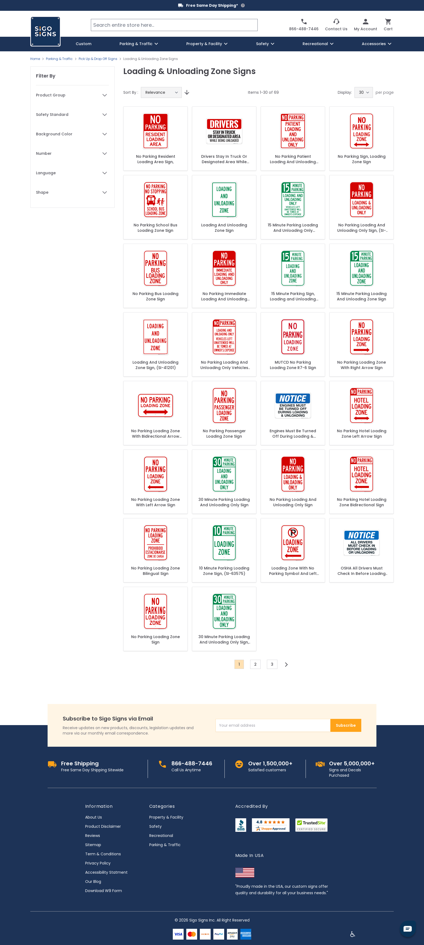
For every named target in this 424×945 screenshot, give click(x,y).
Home (35, 59)
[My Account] (365, 25)
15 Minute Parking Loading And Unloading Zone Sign (361, 296)
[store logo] (45, 31)
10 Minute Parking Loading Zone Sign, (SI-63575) (224, 570)
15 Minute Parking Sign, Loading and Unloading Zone (293, 296)
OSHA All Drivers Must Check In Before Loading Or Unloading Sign (361, 570)
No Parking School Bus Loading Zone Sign (155, 227)
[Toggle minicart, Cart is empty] (388, 25)
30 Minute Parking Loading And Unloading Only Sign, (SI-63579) (224, 639)
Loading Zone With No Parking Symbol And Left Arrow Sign (293, 570)
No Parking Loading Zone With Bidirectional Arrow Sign (155, 433)
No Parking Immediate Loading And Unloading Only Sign (224, 296)
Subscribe (346, 725)
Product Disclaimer (103, 826)
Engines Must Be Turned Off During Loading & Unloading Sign (293, 433)
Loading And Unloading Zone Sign (224, 227)
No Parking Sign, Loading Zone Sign (362, 159)
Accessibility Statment (106, 872)
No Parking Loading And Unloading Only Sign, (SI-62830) (361, 227)
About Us (93, 817)
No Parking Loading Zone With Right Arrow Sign (361, 365)
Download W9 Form (103, 890)
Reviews (92, 835)
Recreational (161, 835)
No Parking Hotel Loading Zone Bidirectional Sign (361, 502)
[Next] (286, 664)
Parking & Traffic (59, 59)
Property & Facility (166, 817)
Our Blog (93, 881)
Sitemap (93, 844)
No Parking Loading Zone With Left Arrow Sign (155, 502)
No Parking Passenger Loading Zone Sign (224, 433)
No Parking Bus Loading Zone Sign (155, 296)
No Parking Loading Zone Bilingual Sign (155, 570)
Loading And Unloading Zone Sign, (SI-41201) (155, 365)
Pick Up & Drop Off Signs (98, 59)
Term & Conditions (103, 854)
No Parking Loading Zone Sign (155, 639)
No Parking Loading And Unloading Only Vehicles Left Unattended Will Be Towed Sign (224, 365)
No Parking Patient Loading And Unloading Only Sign (293, 159)
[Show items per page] (364, 92)
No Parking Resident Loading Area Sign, (155, 159)
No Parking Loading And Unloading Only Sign (293, 502)
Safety (155, 826)
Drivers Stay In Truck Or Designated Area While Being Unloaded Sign (224, 159)
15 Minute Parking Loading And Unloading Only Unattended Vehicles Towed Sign (293, 227)
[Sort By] (161, 92)
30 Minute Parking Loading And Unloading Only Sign (224, 502)
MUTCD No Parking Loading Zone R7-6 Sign (293, 365)
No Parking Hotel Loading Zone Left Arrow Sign (361, 433)
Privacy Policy (98, 863)
